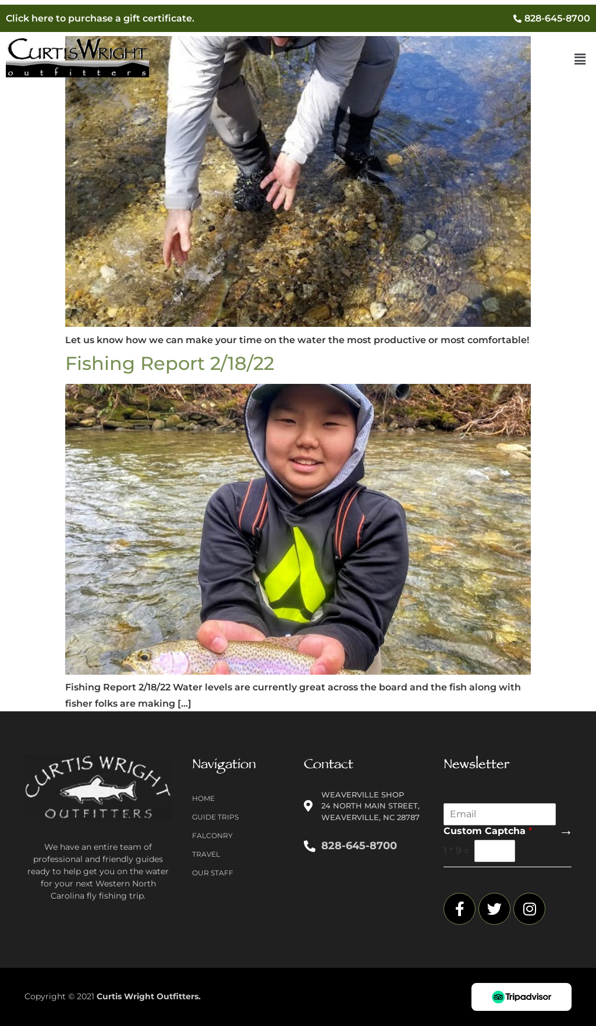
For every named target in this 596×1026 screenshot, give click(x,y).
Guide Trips (215, 817)
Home (203, 798)
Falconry (212, 835)
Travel (206, 854)
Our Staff (212, 872)
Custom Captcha (488, 830)
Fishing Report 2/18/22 (169, 363)
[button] (580, 60)
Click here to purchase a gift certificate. (100, 18)
